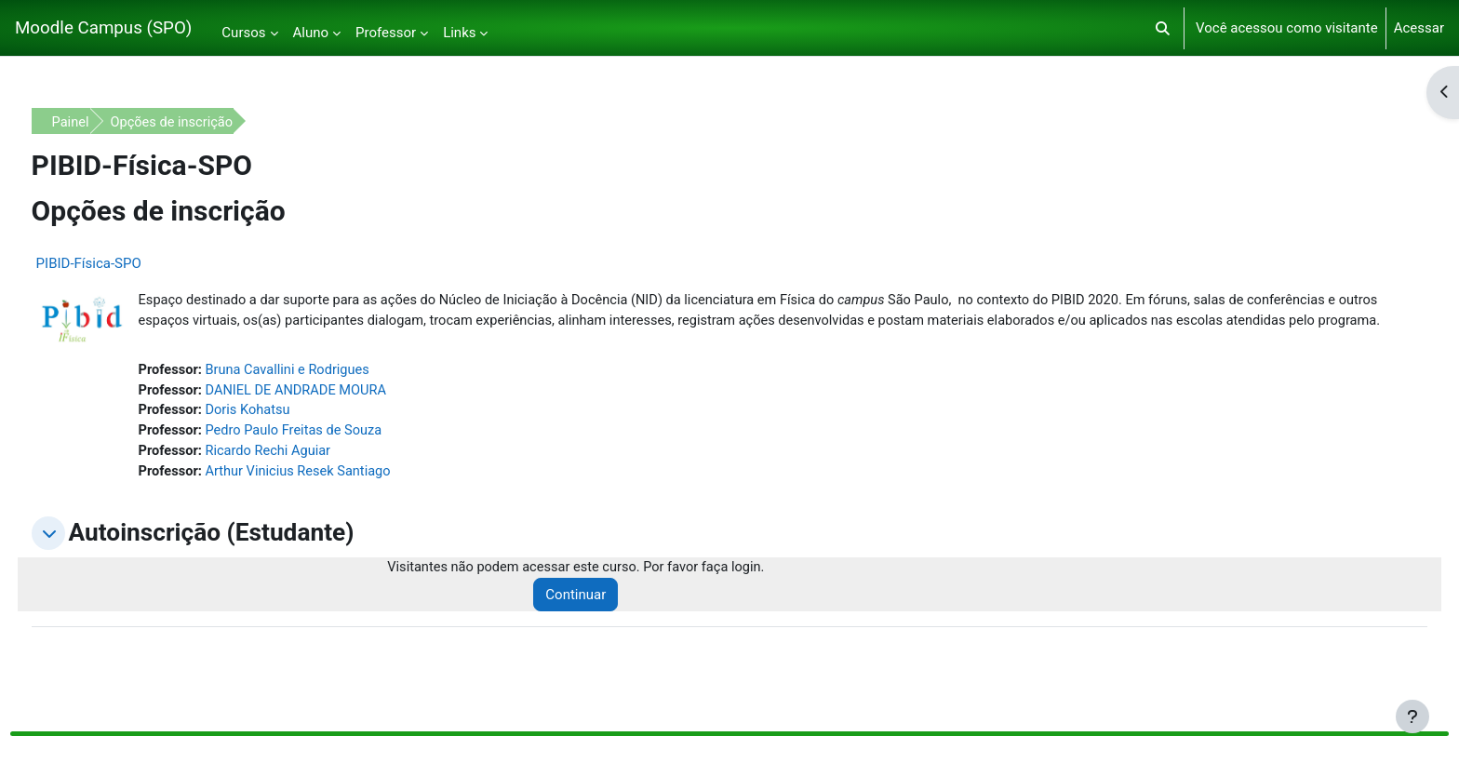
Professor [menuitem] (385, 32)
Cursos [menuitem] (243, 32)
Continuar (599, 620)
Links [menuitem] (459, 32)
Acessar (1419, 28)
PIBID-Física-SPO (123, 263)
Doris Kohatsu (285, 434)
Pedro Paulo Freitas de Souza (332, 455)
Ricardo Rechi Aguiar (306, 476)
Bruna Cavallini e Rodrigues (326, 392)
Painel (106, 122)
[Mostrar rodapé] (1412, 716)
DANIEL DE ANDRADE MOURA (335, 413)
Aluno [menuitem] (311, 32)
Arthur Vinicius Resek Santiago (337, 497)
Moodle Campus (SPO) (103, 28)
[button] (1162, 28)
